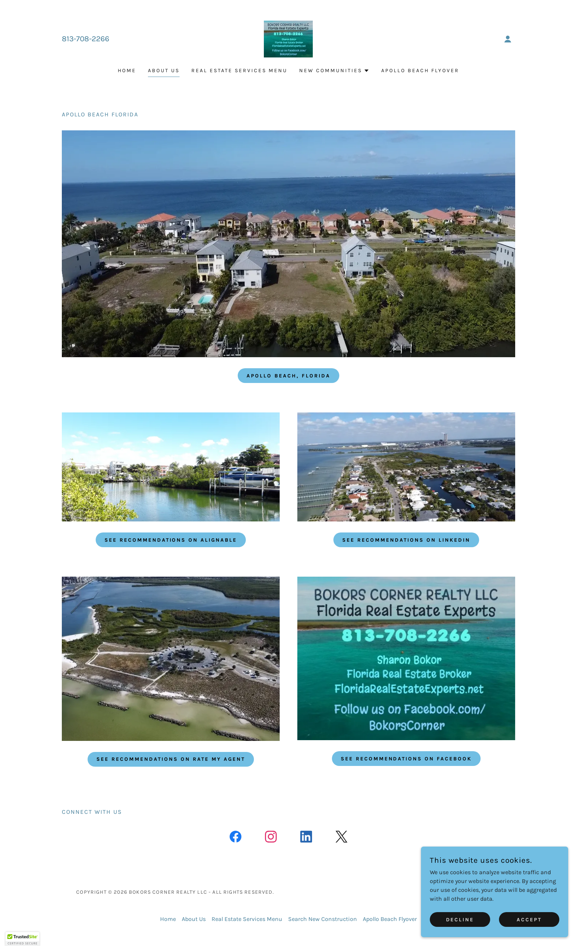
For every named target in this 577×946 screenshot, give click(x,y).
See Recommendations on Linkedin (406, 540)
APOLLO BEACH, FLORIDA (288, 376)
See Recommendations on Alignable (171, 540)
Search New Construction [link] (322, 918)
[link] (288, 38)
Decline (460, 920)
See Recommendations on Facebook (406, 759)
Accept (529, 920)
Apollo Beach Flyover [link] (420, 70)
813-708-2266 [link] (85, 38)
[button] (507, 39)
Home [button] (168, 918)
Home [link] (127, 70)
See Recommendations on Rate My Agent (170, 759)
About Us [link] (164, 70)
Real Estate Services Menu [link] (239, 70)
